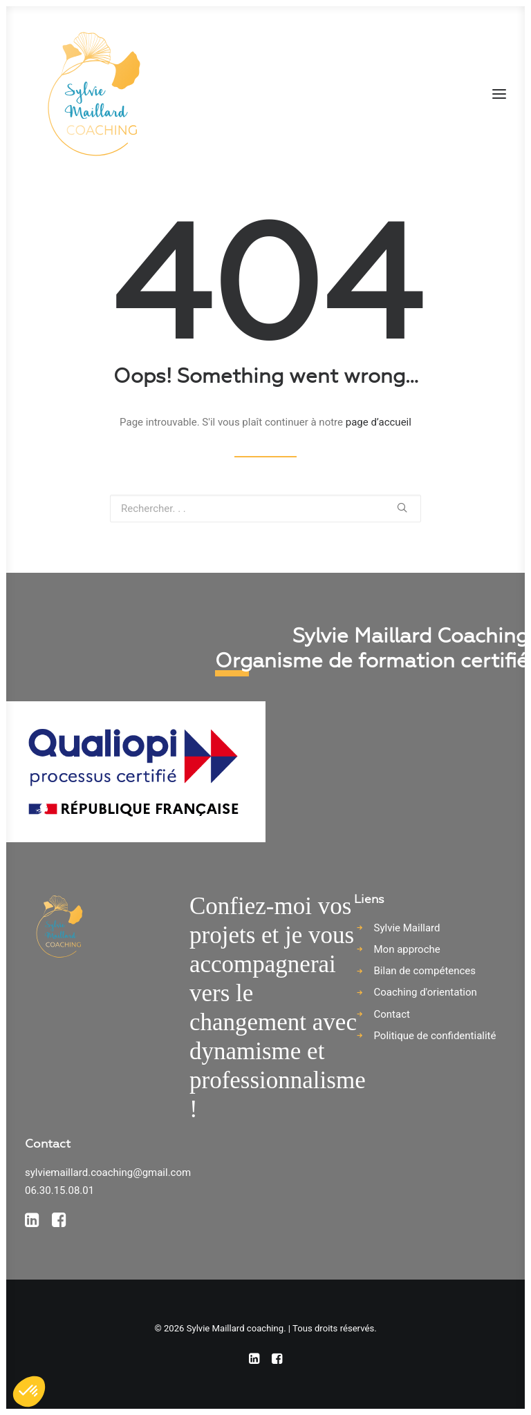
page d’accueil (378, 422)
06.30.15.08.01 (59, 1190)
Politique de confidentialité (435, 1035)
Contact (392, 1014)
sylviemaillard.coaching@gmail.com (108, 1172)
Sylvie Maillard (407, 928)
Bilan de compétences (425, 971)
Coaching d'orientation (425, 992)
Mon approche (407, 949)
